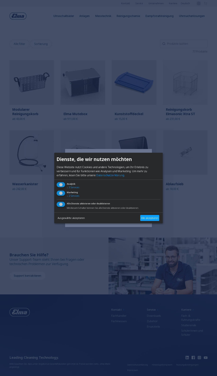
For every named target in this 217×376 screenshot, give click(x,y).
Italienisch (79, 206)
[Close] (68, 158)
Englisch (78, 198)
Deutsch (97, 198)
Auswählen (108, 219)
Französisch (118, 198)
